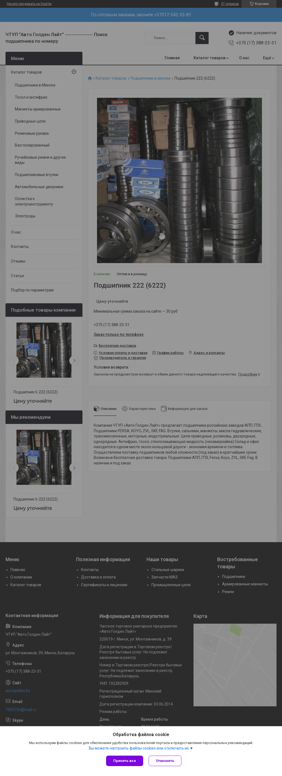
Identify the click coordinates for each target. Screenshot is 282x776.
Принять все (124, 761)
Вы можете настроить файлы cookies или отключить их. (139, 748)
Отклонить (165, 761)
